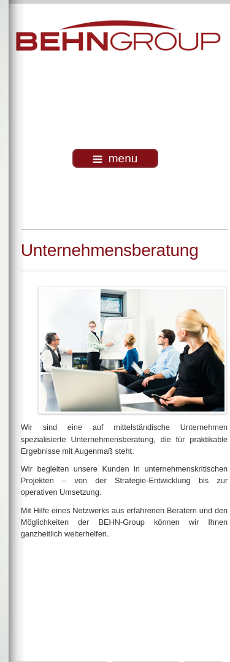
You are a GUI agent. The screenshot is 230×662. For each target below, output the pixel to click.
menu (115, 158)
